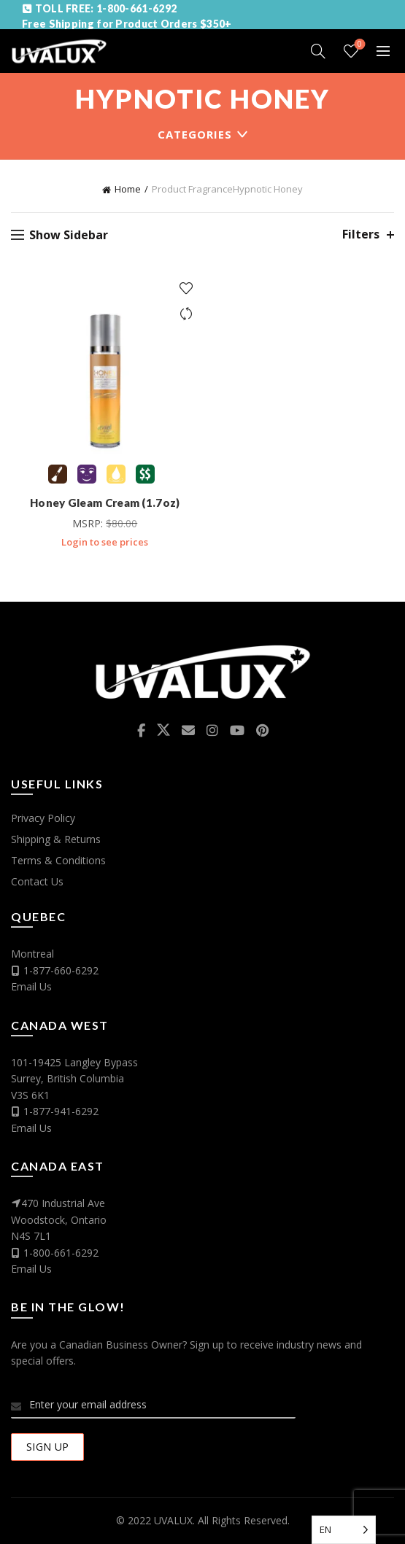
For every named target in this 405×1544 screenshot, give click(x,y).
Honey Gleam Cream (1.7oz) (105, 502)
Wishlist (359, 45)
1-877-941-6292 (61, 1111)
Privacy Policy (43, 818)
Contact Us (37, 881)
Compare (186, 314)
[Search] (318, 51)
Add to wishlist (186, 288)
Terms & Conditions (58, 860)
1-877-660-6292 (61, 970)
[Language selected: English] (344, 1530)
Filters (360, 234)
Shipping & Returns (56, 839)
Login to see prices (104, 541)
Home (128, 188)
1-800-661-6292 (61, 1253)
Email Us (31, 986)
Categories (195, 134)
